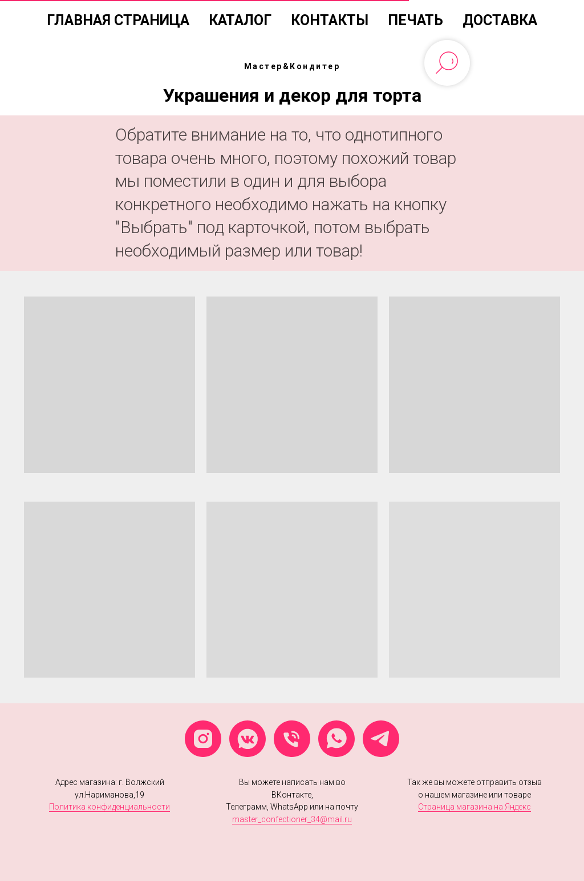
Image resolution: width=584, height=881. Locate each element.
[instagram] (203, 738)
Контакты (329, 20)
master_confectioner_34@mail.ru (292, 819)
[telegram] (381, 738)
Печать (415, 20)
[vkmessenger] (247, 738)
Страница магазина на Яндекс (474, 806)
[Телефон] (292, 738)
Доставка (500, 20)
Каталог (240, 20)
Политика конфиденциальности (109, 806)
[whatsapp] (336, 738)
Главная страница (118, 20)
